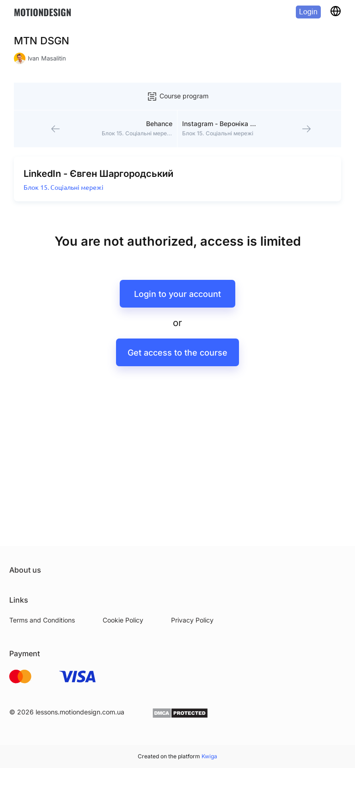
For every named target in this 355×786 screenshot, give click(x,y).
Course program (177, 96)
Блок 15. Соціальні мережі (64, 187)
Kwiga (209, 756)
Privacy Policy (192, 620)
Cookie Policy (123, 620)
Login (308, 12)
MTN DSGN (41, 41)
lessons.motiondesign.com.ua (80, 712)
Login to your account (177, 294)
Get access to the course (177, 352)
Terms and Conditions (42, 620)
